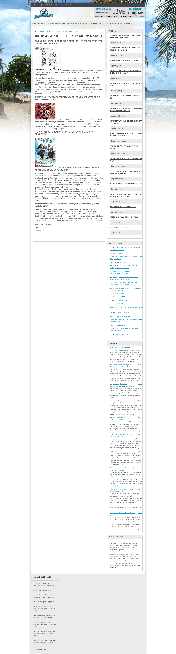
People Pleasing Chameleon (118, 384)
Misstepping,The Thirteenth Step (123, 207)
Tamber (112, 307)
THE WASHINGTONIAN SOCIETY (120, 348)
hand (111, 319)
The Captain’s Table (71, 24)
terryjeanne (113, 277)
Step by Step (38, 24)
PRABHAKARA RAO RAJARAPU (120, 271)
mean (111, 325)
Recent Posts (113, 343)
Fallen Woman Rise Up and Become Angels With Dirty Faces (44, 634)
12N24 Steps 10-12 (122, 253)
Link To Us (68, 5)
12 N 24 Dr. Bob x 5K (93, 24)
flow (111, 328)
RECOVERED (121, 293)
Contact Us (48, 5)
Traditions (110, 24)
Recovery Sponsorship (119, 227)
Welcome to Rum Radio (122, 313)
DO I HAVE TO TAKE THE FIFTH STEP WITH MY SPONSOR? (69, 36)
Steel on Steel (125, 24)
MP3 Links (112, 31)
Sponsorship (53, 24)
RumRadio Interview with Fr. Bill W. (124, 60)
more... (140, 365)
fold (111, 334)
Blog (40, 5)
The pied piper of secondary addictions (126, 184)
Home (34, 5)
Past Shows (58, 5)
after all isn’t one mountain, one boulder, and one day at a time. (44, 609)
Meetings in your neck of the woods (124, 217)
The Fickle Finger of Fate (117, 417)
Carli (111, 313)
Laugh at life (127, 262)
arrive (111, 316)
